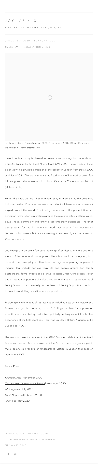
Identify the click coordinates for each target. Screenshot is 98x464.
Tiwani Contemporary (24, 6)
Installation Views (36, 47)
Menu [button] (90, 6)
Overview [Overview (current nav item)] (12, 47)
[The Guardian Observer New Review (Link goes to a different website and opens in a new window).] (25, 383)
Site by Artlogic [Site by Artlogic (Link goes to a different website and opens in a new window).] (15, 445)
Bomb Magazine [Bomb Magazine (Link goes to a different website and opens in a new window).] (14, 395)
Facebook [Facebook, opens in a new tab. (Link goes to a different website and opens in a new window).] (8, 454)
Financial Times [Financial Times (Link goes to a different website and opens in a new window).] (13, 378)
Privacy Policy (14, 434)
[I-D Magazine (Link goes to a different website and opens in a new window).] (12, 389)
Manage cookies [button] (39, 434)
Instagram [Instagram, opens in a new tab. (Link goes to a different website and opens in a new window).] (15, 454)
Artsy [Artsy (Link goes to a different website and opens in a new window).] (7, 401)
